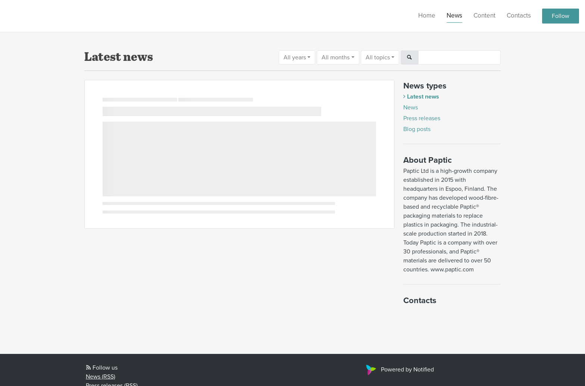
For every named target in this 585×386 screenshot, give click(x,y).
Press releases (421, 118)
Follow (560, 16)
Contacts (519, 15)
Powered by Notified (399, 369)
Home (426, 15)
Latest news (423, 96)
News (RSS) (100, 376)
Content (484, 15)
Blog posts (417, 129)
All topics (378, 57)
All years (295, 57)
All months (336, 57)
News (454, 15)
